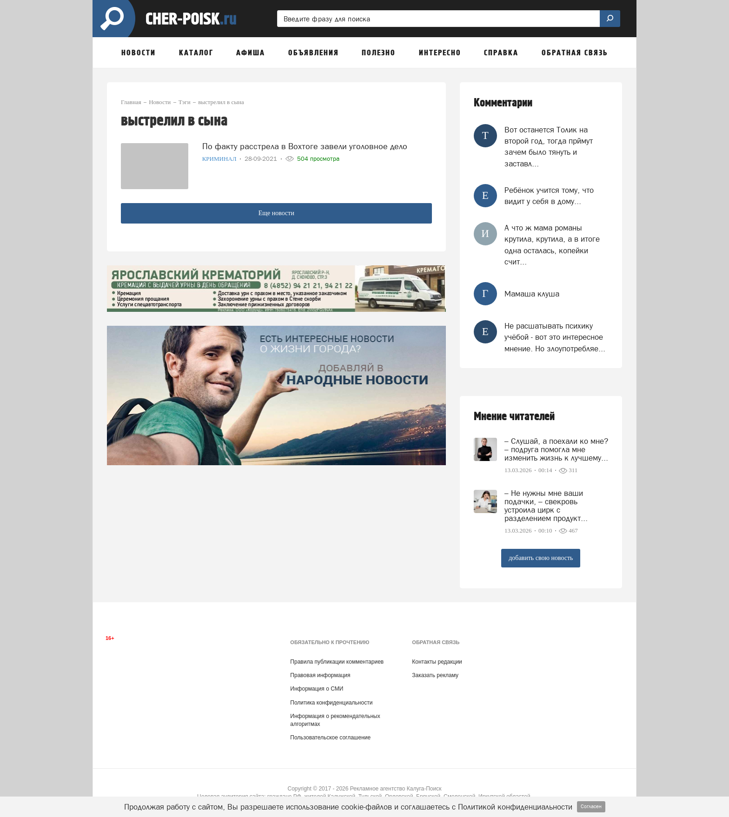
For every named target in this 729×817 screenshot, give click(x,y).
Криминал (220, 158)
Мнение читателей (514, 416)
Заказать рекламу (435, 675)
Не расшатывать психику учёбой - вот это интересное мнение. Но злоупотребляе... (554, 337)
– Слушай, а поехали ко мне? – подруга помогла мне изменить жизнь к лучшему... (556, 449)
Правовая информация (320, 675)
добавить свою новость (541, 557)
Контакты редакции (437, 662)
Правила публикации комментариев (337, 662)
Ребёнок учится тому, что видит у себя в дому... (549, 195)
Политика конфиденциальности (331, 702)
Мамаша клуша (531, 293)
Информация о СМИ (316, 688)
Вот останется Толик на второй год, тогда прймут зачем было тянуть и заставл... (548, 146)
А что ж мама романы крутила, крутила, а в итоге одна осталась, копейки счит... (552, 244)
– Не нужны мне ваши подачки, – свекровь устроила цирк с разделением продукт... (546, 505)
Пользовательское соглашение (330, 737)
